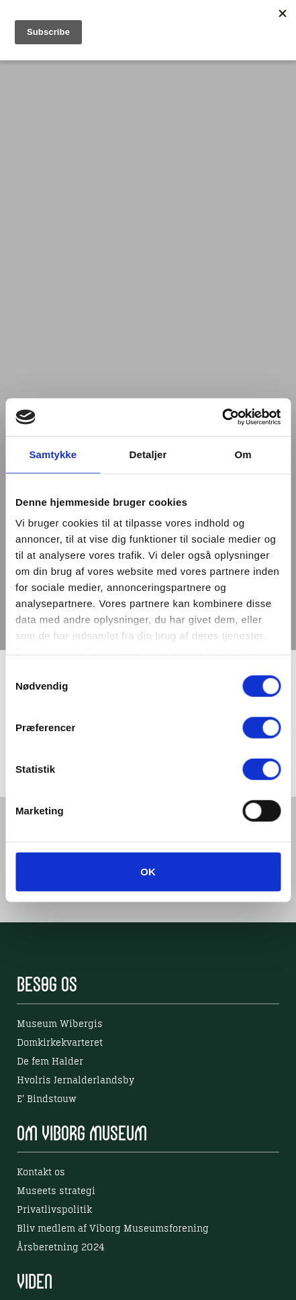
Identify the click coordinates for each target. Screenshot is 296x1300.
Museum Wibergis (60, 1024)
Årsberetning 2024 (61, 1247)
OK (148, 871)
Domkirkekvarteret (60, 1043)
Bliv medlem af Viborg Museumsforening (113, 1229)
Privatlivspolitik (54, 1210)
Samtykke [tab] (53, 453)
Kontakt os (41, 1172)
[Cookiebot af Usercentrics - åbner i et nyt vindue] (222, 417)
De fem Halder (50, 1062)
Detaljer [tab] (148, 453)
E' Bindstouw (47, 1099)
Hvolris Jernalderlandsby (75, 1080)
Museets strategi (56, 1191)
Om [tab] (243, 453)
